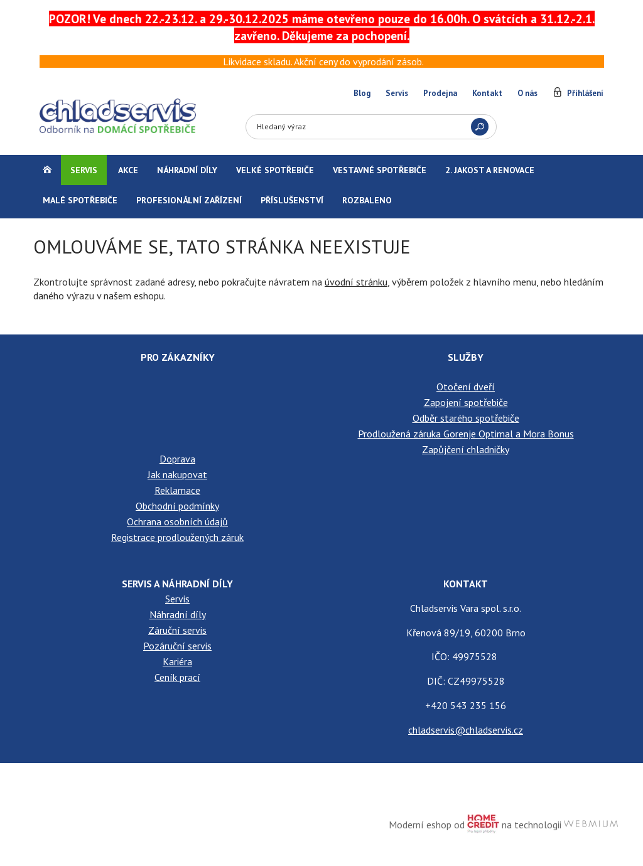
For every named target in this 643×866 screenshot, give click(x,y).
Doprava (177, 458)
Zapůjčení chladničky (465, 449)
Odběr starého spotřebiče (466, 418)
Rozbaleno (367, 200)
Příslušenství (292, 200)
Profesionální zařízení (189, 200)
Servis (397, 93)
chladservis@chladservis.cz (465, 730)
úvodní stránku (356, 281)
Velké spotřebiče (275, 170)
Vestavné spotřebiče (379, 170)
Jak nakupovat (177, 474)
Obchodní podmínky (177, 506)
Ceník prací (177, 677)
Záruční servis (177, 630)
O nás (527, 93)
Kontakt (487, 93)
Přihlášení (585, 93)
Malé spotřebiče (80, 200)
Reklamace (177, 490)
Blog (362, 93)
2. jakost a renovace (489, 170)
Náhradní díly (187, 170)
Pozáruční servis (177, 645)
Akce (128, 170)
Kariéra (177, 661)
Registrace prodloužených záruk (177, 537)
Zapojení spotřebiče (466, 402)
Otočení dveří (465, 386)
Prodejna (440, 93)
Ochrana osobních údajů (177, 521)
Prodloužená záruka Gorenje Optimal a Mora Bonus (466, 433)
